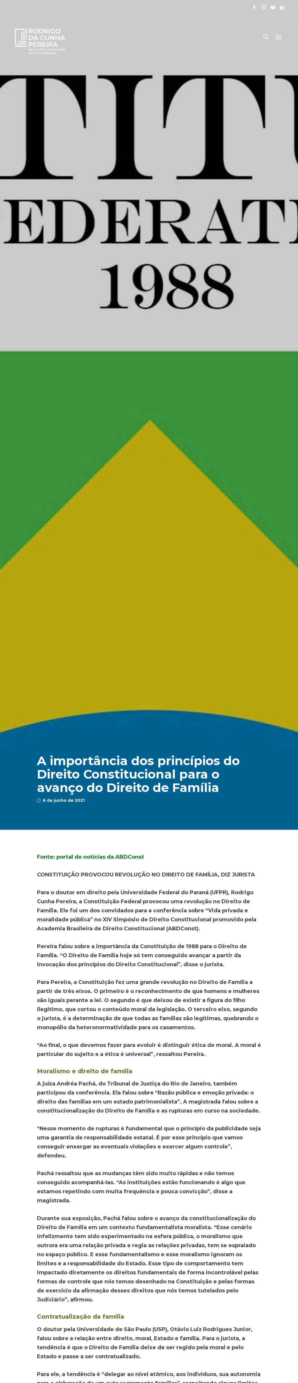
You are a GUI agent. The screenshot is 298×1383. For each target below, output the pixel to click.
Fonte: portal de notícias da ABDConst (90, 857)
